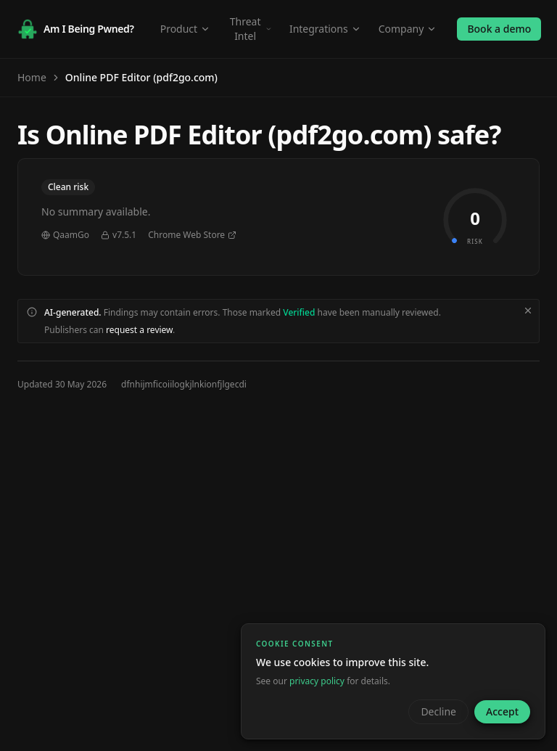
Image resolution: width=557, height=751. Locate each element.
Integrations (325, 29)
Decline (438, 711)
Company (408, 29)
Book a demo (499, 29)
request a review (139, 330)
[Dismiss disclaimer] (528, 310)
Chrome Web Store (192, 235)
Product (185, 29)
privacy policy (316, 681)
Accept (502, 711)
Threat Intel (251, 29)
